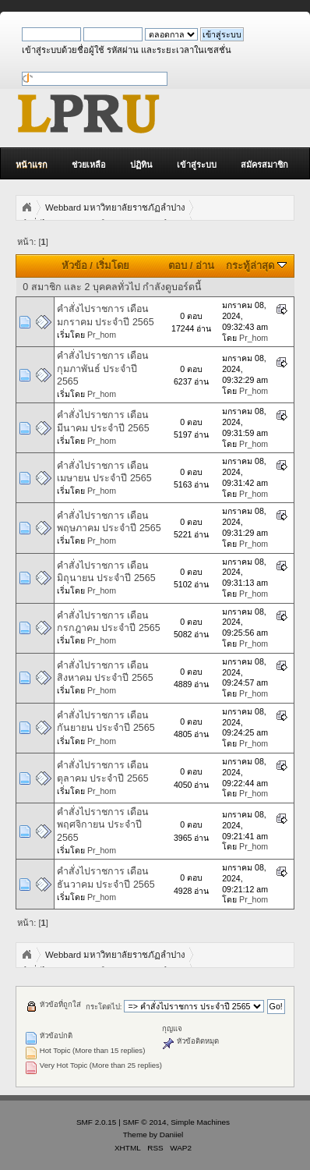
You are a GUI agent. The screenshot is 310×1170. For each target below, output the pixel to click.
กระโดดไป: (104, 1006)
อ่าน (205, 265)
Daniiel (171, 1134)
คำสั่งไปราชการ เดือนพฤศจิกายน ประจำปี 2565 (103, 824)
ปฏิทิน (141, 164)
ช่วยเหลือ (89, 164)
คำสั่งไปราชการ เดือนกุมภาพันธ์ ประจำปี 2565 (103, 368)
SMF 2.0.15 (96, 1122)
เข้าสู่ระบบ (197, 164)
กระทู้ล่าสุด (256, 265)
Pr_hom (101, 334)
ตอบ (177, 265)
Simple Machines (200, 1122)
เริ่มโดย (112, 265)
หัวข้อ (74, 265)
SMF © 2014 (145, 1122)
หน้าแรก (32, 164)
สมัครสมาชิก (264, 164)
